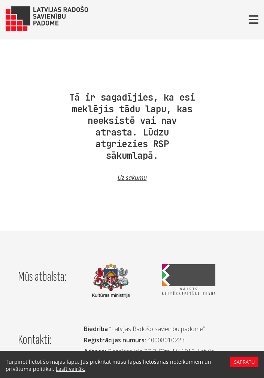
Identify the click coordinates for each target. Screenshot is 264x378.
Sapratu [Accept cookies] (244, 361)
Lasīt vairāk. (66, 368)
